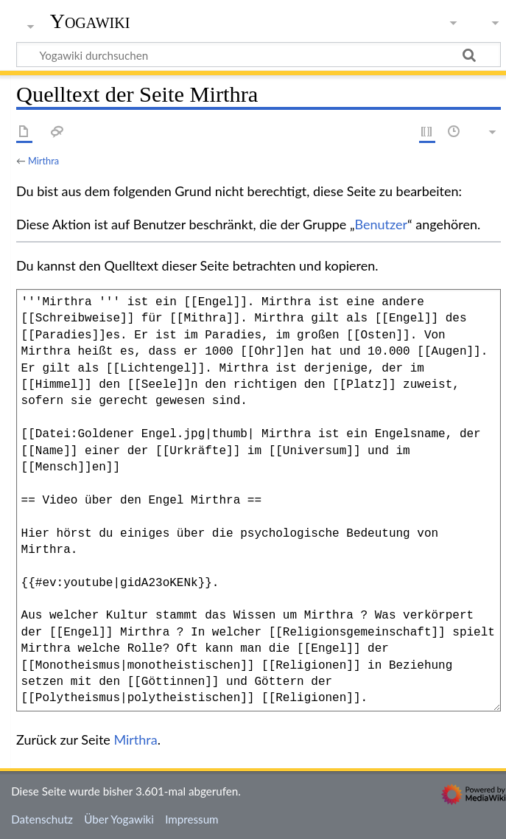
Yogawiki (90, 21)
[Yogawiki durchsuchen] (258, 54)
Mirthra (43, 161)
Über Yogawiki (119, 819)
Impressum (192, 819)
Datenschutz (42, 819)
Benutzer (381, 224)
